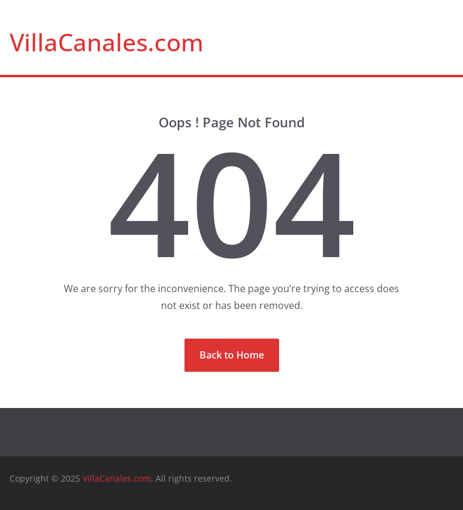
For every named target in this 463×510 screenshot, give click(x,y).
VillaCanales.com (107, 42)
